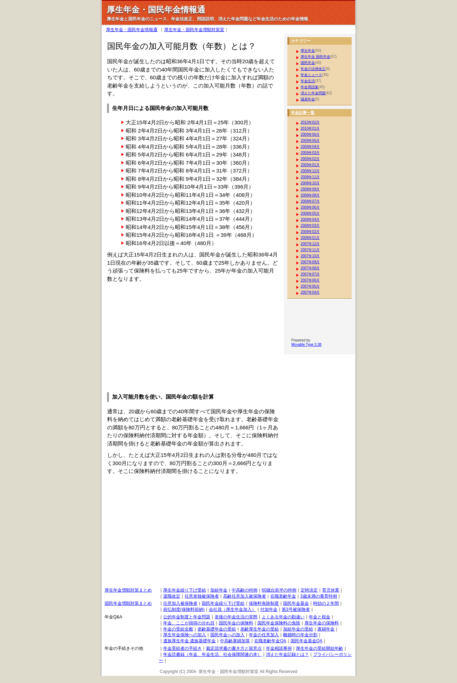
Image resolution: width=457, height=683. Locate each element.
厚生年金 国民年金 (315, 57)
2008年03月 (310, 226)
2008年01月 (310, 238)
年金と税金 (319, 616)
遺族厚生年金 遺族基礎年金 (189, 640)
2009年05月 (310, 141)
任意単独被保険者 (202, 596)
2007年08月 (310, 268)
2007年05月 (310, 286)
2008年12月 (310, 171)
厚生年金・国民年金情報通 (131, 29)
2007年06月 (310, 280)
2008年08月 (310, 195)
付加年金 (268, 609)
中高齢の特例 (244, 590)
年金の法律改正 (313, 69)
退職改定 (171, 596)
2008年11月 (310, 177)
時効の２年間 (326, 603)
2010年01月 (310, 128)
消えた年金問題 (313, 93)
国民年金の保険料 (236, 622)
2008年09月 (310, 189)
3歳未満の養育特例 (318, 596)
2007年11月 (310, 250)
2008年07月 (310, 201)
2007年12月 (310, 244)
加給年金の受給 (298, 629)
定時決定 (309, 590)
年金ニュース (311, 75)
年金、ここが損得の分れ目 (189, 622)
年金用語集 (309, 87)
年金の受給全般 (178, 629)
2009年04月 (310, 147)
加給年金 (218, 590)
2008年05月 (310, 213)
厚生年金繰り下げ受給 (184, 590)
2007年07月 (310, 274)
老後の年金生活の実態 (236, 616)
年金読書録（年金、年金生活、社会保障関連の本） (212, 654)
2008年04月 (310, 219)
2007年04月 (310, 292)
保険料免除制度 (264, 603)
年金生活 (308, 81)
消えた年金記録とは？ (287, 654)
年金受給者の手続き (182, 648)
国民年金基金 (296, 603)
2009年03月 (310, 153)
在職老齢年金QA (270, 640)
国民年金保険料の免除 (278, 622)
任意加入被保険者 (180, 603)
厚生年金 (308, 51)
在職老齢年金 (283, 596)
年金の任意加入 (264, 634)
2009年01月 (310, 165)
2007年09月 (310, 262)
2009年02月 (310, 159)
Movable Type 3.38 (306, 345)
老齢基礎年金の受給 (216, 629)
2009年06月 (310, 134)
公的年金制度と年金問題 (186, 616)
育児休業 (330, 590)
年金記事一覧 (303, 112)
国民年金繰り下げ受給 (223, 603)
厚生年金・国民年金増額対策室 (194, 29)
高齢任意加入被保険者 (244, 596)
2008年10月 (310, 183)
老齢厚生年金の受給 (259, 629)
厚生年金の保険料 (322, 622)
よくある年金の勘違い (283, 616)
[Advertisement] (167, 336)
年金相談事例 (279, 648)
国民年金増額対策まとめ (128, 603)
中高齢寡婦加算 (235, 640)
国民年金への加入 (227, 634)
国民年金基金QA (306, 640)
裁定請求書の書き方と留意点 (234, 648)
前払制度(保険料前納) (184, 609)
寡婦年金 (326, 629)
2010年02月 (310, 122)
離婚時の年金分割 (300, 634)
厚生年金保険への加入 (184, 634)
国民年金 (308, 63)
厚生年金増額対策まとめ (128, 590)
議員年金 (308, 99)
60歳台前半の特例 (279, 590)
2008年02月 (310, 232)
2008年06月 (310, 207)
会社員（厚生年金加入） (232, 609)
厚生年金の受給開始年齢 (319, 648)
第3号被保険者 (296, 609)
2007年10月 (310, 256)
